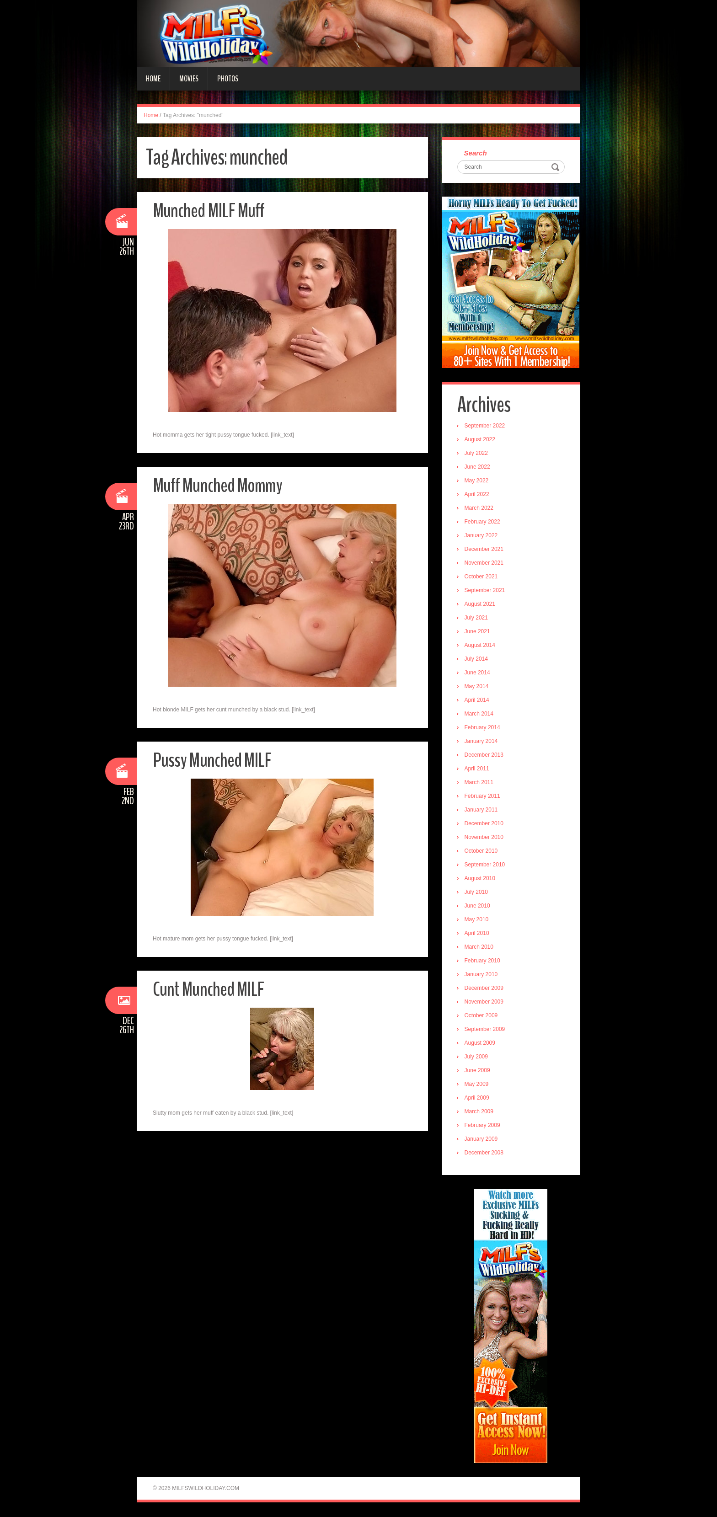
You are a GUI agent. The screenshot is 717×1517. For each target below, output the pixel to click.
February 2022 (483, 522)
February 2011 (483, 796)
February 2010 (483, 961)
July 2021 (476, 618)
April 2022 (477, 494)
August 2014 (480, 645)
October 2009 (481, 1016)
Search (476, 153)
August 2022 (480, 440)
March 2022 (479, 508)
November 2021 (484, 563)
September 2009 (485, 1029)
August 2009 (480, 1043)
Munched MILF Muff (209, 210)
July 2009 (476, 1057)
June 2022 (478, 467)
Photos (227, 78)
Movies (188, 78)
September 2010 (485, 865)
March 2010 (479, 947)
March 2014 (479, 714)
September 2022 (485, 426)
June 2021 (478, 632)
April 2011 (477, 769)
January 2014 (481, 741)
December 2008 (484, 1153)
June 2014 (478, 673)
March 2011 (479, 783)
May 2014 (477, 687)
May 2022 (477, 481)
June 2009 (478, 1071)
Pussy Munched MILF (212, 760)
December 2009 (484, 988)
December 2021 (484, 549)
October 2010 (481, 851)
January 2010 (481, 975)
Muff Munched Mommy (218, 485)
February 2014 (483, 728)
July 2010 (476, 892)
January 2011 (481, 810)
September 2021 (485, 591)
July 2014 (476, 659)
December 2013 (484, 755)
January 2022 (481, 536)
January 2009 (481, 1139)
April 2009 (477, 1098)
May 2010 (477, 920)
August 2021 (480, 604)
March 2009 (479, 1112)
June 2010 (478, 906)
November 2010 (484, 837)
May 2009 (477, 1084)
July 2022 (476, 453)
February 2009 (483, 1125)
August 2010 (480, 879)
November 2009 (484, 1002)
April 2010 (477, 933)
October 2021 (481, 577)
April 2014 (477, 700)
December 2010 (484, 824)
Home (153, 78)
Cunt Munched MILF (208, 989)
